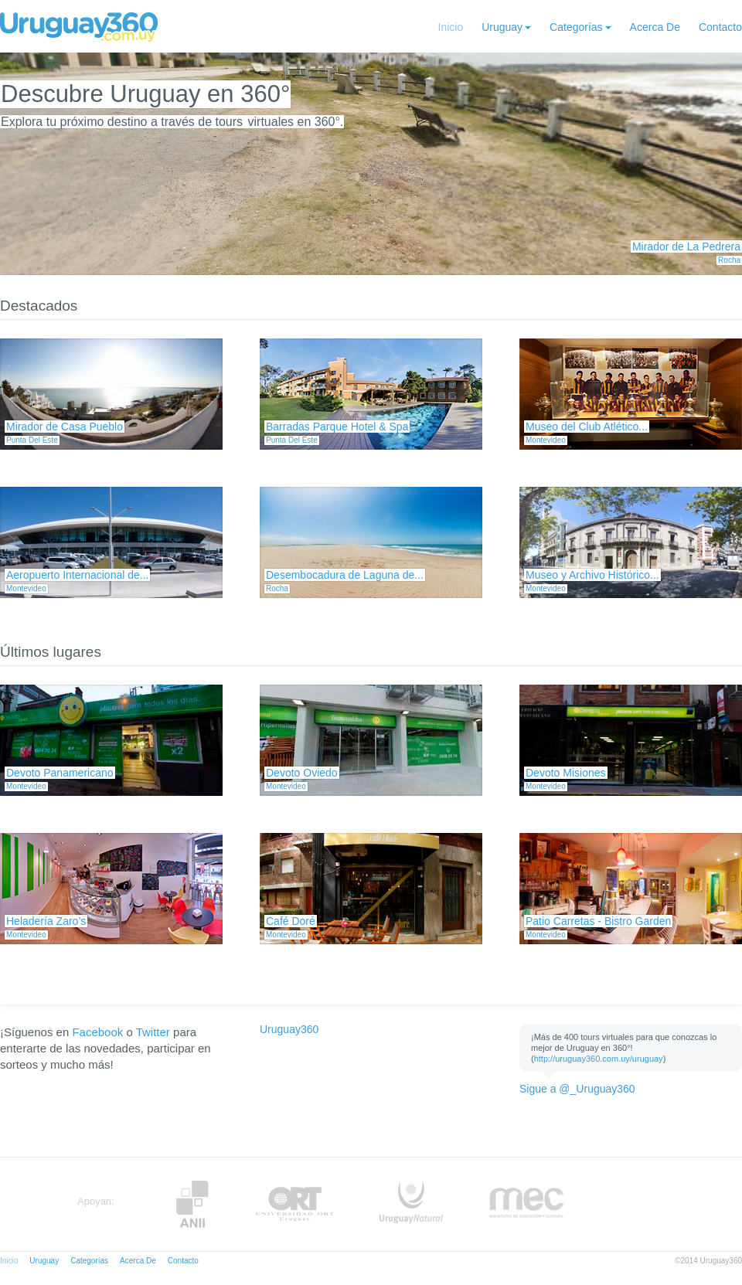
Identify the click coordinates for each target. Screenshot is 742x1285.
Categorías (576, 27)
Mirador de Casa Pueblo (64, 426)
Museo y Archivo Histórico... (592, 575)
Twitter (153, 1032)
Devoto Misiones (566, 773)
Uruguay (502, 27)
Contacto (720, 27)
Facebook (97, 1032)
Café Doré (290, 921)
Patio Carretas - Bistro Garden (598, 921)
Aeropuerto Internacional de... (77, 575)
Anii (192, 1204)
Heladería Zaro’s (46, 921)
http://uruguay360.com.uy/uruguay (598, 1058)
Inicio (451, 27)
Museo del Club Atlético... (587, 426)
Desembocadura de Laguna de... (345, 575)
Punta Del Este (32, 440)
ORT (294, 1204)
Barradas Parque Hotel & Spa (337, 426)
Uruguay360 (289, 1029)
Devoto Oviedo (302, 773)
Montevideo (546, 440)
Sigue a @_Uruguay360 (577, 1089)
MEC (526, 1204)
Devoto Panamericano (60, 773)
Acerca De (655, 27)
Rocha (729, 260)
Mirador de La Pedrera (686, 246)
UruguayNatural (411, 1204)
